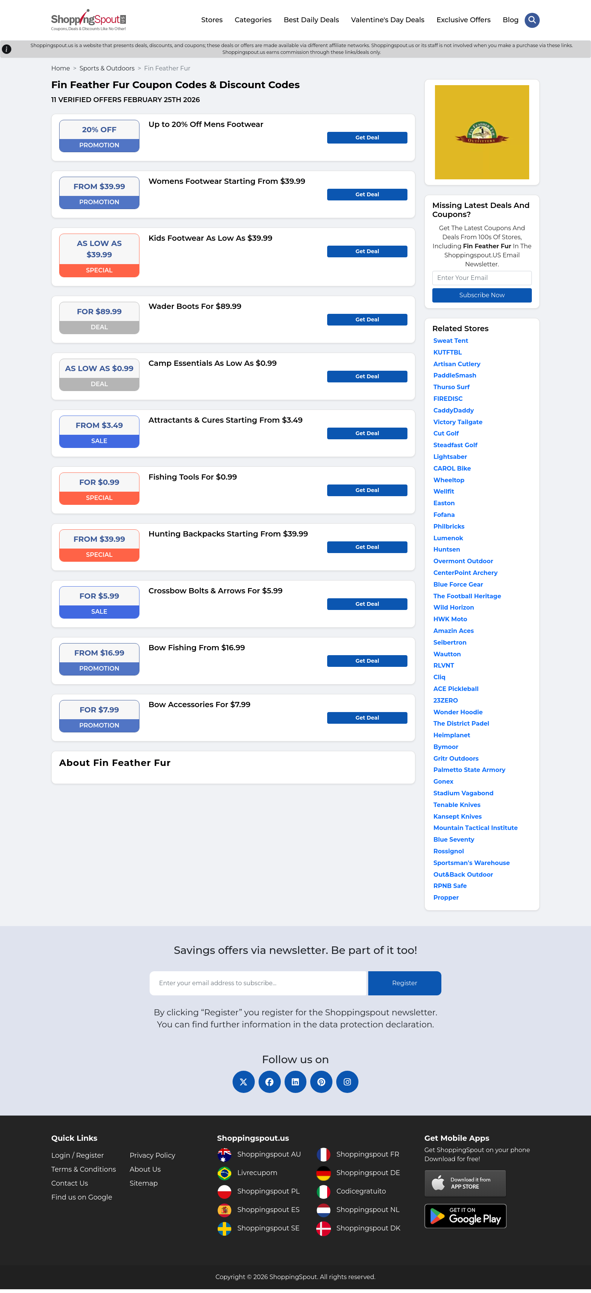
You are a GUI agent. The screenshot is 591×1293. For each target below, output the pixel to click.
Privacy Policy (153, 1159)
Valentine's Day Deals (387, 20)
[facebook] (269, 1085)
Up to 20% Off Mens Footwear (206, 123)
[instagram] (348, 1085)
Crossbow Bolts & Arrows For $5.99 (216, 590)
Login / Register (77, 1159)
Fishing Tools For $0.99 (193, 476)
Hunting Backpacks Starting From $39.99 (228, 533)
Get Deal (367, 137)
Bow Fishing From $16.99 (197, 647)
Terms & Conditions (84, 1173)
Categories (253, 20)
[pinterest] (322, 1085)
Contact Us (70, 1187)
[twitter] (242, 1085)
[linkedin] (295, 1085)
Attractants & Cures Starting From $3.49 (226, 419)
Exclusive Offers (463, 20)
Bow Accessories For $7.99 (200, 704)
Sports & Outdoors (107, 68)
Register (405, 986)
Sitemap (144, 1187)
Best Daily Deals (311, 20)
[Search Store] (532, 20)
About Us (145, 1173)
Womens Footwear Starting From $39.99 (227, 180)
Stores (212, 20)
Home (60, 68)
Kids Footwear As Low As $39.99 (211, 237)
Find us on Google (82, 1201)
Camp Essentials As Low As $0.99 (213, 362)
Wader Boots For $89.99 (195, 305)
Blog (511, 20)
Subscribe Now (482, 294)
